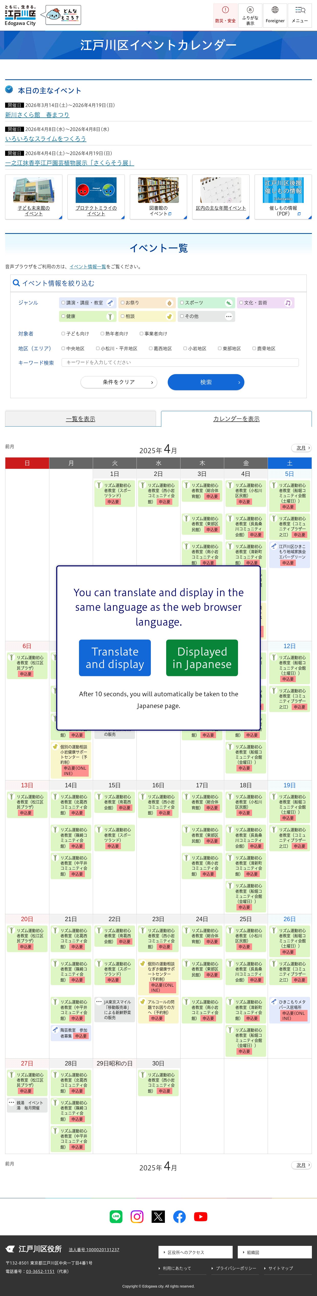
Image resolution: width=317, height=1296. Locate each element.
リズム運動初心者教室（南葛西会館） (113, 801)
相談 (130, 316)
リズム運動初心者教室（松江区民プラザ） (25, 665)
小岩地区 (197, 348)
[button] (275, 16)
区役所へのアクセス (186, 1252)
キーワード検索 (36, 362)
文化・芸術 (255, 302)
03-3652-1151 (40, 1271)
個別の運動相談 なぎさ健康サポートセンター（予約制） (157, 977)
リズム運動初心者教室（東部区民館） (201, 523)
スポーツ (194, 302)
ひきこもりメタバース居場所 (289, 1009)
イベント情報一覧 (88, 266)
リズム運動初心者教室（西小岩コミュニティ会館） (157, 493)
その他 (192, 316)
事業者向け (155, 333)
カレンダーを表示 (236, 419)
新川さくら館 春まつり (37, 115)
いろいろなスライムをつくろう (45, 139)
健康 (70, 316)
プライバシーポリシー (236, 1268)
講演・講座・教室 (84, 302)
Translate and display (115, 657)
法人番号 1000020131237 (94, 1250)
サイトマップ (280, 1268)
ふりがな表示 (250, 20)
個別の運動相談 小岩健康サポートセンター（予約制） (70, 760)
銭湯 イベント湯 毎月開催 (25, 1104)
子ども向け (77, 333)
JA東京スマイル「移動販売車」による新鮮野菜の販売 (113, 1008)
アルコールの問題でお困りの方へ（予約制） (157, 1009)
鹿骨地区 (266, 348)
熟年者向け (116, 333)
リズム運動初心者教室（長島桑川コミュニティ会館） (245, 526)
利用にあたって (177, 1268)
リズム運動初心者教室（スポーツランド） (113, 493)
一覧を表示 (80, 419)
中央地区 (75, 348)
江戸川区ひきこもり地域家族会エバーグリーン (288, 554)
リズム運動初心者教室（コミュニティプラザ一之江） (288, 526)
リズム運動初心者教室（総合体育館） (201, 490)
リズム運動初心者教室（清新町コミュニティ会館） (244, 554)
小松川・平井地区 (119, 348)
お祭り (132, 302)
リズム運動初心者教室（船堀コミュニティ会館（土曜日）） (288, 495)
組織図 (253, 1252)
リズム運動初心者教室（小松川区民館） (244, 493)
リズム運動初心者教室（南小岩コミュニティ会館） (200, 554)
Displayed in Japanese (202, 657)
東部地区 (232, 348)
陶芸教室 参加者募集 (70, 1032)
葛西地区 (163, 348)
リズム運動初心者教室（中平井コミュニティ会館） (69, 865)
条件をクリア (119, 382)
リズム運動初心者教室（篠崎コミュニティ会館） (69, 837)
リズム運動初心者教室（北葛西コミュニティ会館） (69, 804)
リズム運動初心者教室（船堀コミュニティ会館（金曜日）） (244, 757)
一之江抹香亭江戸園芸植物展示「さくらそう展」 (69, 163)
